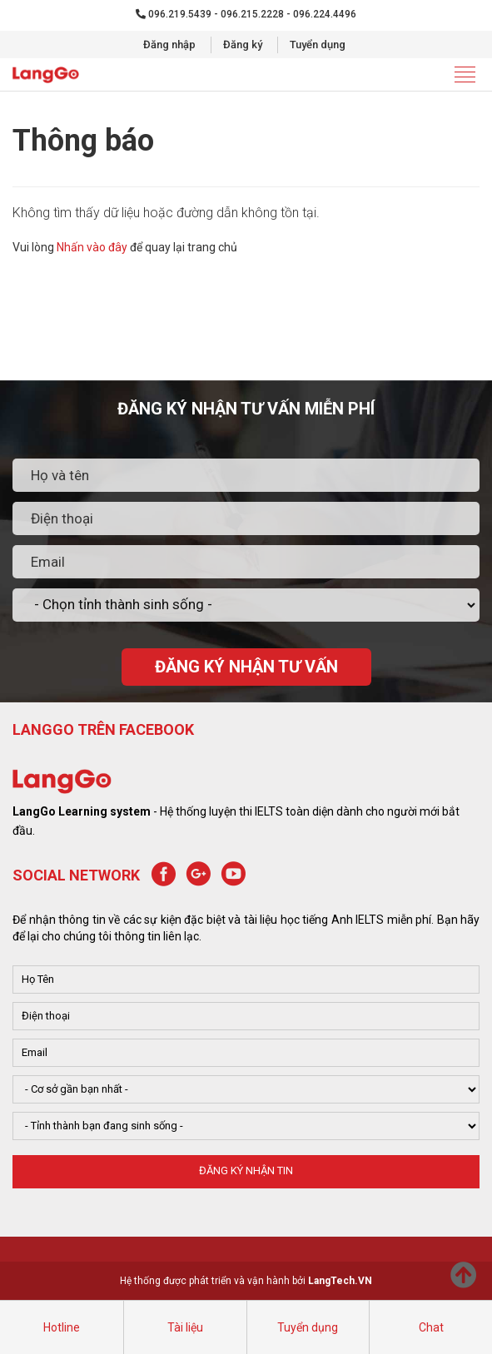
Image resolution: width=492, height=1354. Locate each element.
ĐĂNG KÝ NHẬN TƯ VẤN (246, 667)
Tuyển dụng (317, 44)
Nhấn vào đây (92, 247)
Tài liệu (185, 1327)
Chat (431, 1327)
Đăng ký (242, 44)
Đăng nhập (169, 44)
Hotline (61, 1327)
